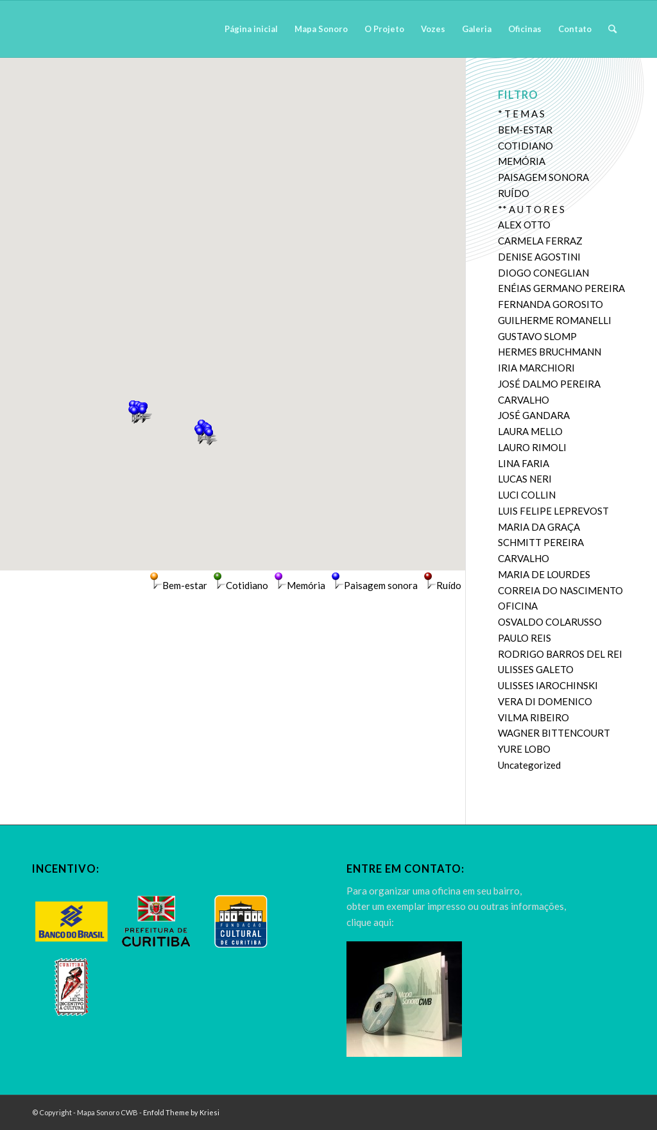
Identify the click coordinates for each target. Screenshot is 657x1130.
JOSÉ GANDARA (534, 415)
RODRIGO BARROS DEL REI (560, 654)
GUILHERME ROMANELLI (554, 320)
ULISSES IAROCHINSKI (548, 685)
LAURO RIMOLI (532, 447)
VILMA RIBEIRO (533, 717)
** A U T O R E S (531, 209)
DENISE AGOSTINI (539, 256)
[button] (134, 415)
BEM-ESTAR (525, 129)
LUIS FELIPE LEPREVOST (553, 511)
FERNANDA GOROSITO (550, 304)
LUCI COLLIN (527, 495)
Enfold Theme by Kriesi (181, 1112)
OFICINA (518, 606)
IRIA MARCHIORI (536, 367)
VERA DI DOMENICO (545, 701)
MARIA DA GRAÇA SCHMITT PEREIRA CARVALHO (541, 543)
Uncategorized (529, 765)
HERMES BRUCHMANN (549, 351)
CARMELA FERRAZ (540, 240)
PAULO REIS (524, 638)
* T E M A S (521, 113)
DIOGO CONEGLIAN (543, 272)
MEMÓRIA (521, 161)
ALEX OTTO (524, 224)
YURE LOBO (524, 749)
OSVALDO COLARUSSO (550, 622)
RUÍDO (513, 193)
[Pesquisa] (612, 29)
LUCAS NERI (525, 478)
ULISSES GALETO (536, 669)
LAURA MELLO (530, 431)
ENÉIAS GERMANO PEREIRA (561, 288)
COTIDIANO (525, 145)
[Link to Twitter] (596, 1111)
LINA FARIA (523, 463)
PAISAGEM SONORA (543, 177)
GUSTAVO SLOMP (537, 336)
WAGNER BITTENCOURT (554, 733)
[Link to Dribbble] (615, 1111)
